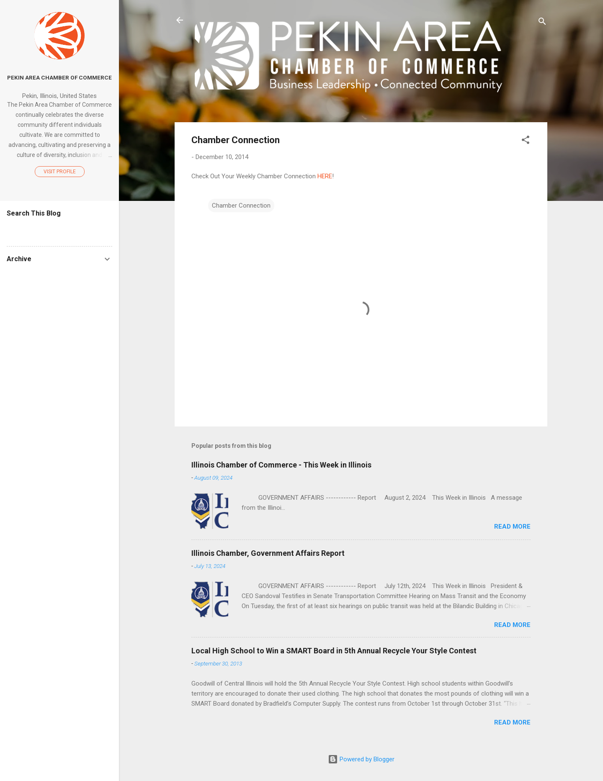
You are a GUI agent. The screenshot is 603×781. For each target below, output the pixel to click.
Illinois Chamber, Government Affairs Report (268, 553)
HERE (324, 176)
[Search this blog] (59, 229)
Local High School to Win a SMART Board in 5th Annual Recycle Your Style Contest (334, 650)
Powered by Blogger (361, 759)
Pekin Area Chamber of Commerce (59, 77)
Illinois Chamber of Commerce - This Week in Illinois (281, 464)
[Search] (542, 23)
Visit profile (60, 172)
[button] (526, 141)
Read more (512, 526)
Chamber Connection (241, 205)
